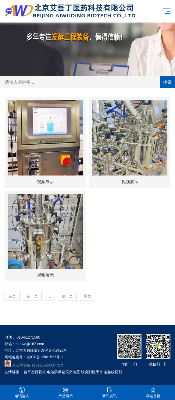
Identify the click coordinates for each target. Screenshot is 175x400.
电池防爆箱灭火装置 (63, 372)
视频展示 (45, 181)
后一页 (67, 296)
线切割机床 (90, 372)
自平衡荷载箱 (35, 372)
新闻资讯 (109, 392)
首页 (12, 296)
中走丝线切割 (111, 372)
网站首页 (153, 392)
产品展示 (66, 392)
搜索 (167, 82)
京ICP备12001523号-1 (45, 357)
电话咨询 (22, 392)
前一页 (32, 296)
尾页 (87, 296)
